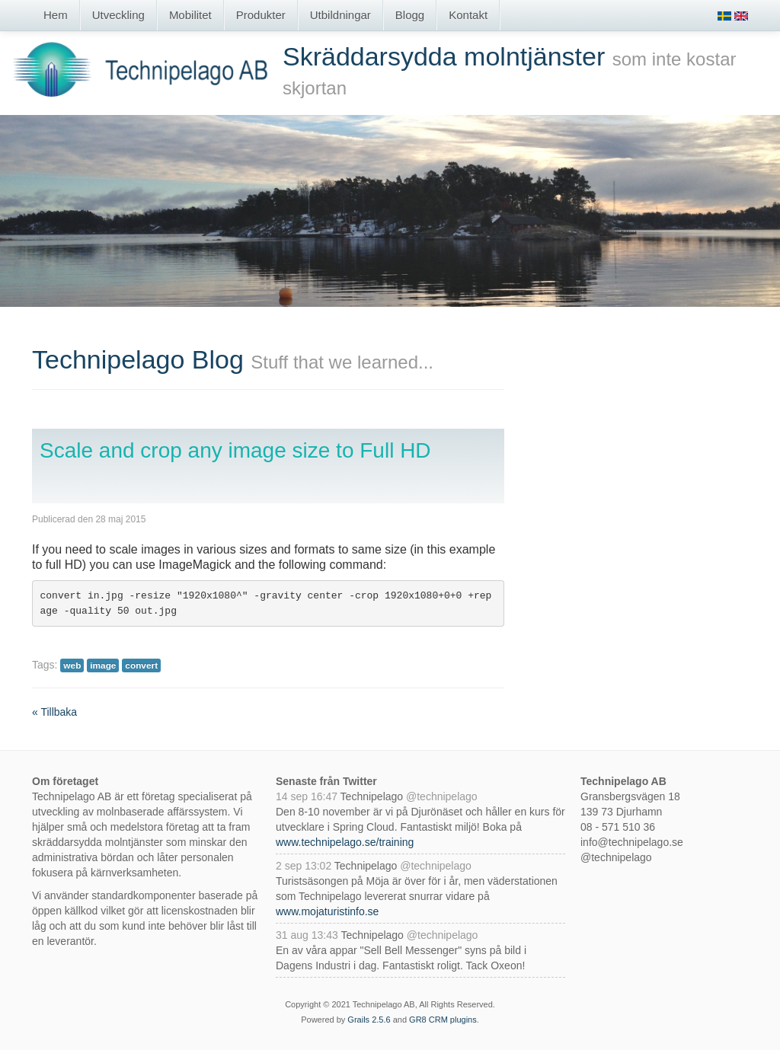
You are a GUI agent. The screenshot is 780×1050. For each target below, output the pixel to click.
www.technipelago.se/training (345, 842)
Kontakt (468, 14)
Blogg (409, 14)
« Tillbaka (54, 712)
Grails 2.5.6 (368, 1019)
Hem (55, 14)
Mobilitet (190, 14)
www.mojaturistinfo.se (327, 911)
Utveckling (118, 14)
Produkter (261, 14)
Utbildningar (340, 14)
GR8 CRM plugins (443, 1019)
